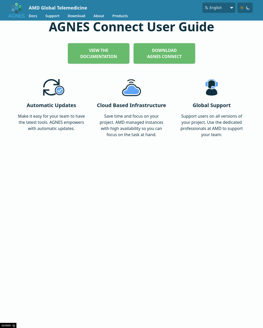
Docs (33, 15)
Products (120, 15)
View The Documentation (98, 53)
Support (52, 15)
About (98, 15)
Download (76, 15)
